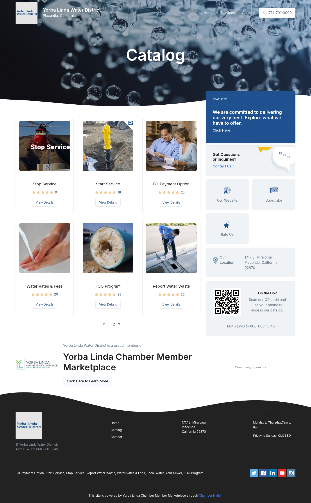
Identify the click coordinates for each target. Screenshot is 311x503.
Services (227, 13)
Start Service (108, 184)
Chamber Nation (211, 495)
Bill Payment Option (171, 184)
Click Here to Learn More (87, 381)
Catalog (116, 430)
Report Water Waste (171, 286)
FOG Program (108, 286)
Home (208, 13)
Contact (248, 13)
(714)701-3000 (277, 13)
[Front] (27, 13)
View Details (45, 202)
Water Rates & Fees (45, 286)
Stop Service (45, 184)
